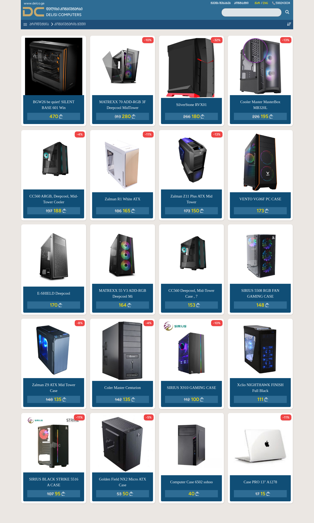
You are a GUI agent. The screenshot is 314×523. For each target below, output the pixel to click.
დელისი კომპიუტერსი (64, 9)
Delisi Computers (64, 14)
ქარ (257, 3)
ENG (265, 3)
